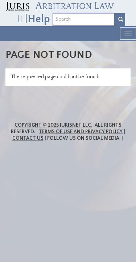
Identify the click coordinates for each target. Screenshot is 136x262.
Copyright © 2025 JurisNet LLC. (53, 125)
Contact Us (28, 138)
